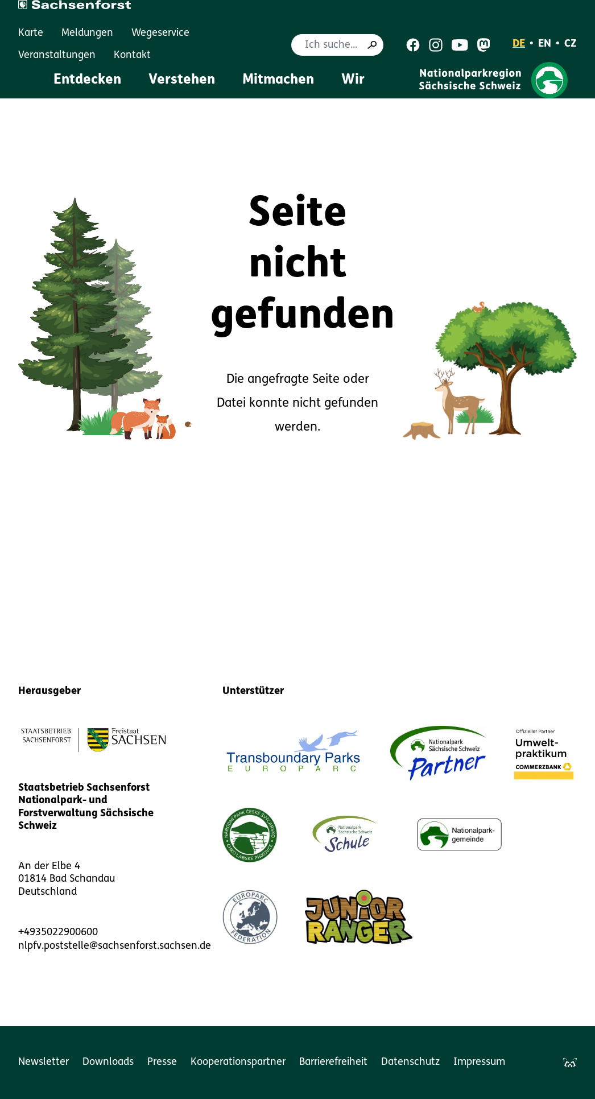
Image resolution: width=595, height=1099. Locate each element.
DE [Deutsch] (519, 44)
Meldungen (87, 33)
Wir (353, 80)
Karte (30, 33)
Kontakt (132, 55)
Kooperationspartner (238, 1062)
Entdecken (87, 80)
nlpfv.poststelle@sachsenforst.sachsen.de (114, 946)
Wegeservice (160, 33)
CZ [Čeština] (570, 44)
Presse (162, 1062)
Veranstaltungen (57, 55)
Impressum (479, 1062)
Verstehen (181, 80)
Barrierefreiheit (333, 1062)
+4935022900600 (58, 932)
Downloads (108, 1062)
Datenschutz (410, 1062)
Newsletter (43, 1062)
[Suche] (372, 44)
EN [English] (544, 44)
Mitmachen (278, 80)
